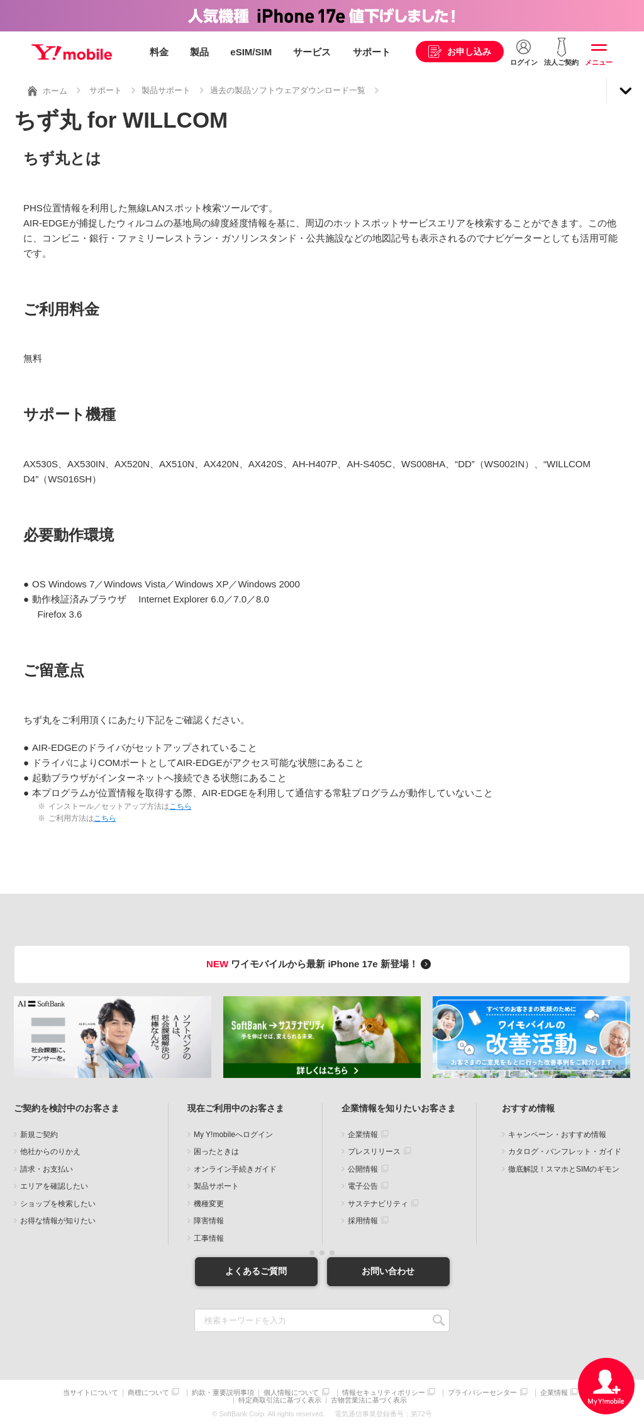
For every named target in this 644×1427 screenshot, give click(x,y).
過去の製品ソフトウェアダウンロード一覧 (287, 90)
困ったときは (216, 1151)
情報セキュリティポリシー (383, 1392)
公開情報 (363, 1169)
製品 (199, 52)
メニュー (599, 62)
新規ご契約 (39, 1134)
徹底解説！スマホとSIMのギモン (563, 1169)
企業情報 (363, 1134)
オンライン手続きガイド (235, 1169)
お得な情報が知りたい (58, 1220)
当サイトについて (90, 1392)
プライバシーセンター (482, 1392)
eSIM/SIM (251, 52)
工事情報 (209, 1238)
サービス (312, 52)
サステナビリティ (378, 1203)
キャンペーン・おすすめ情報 (557, 1134)
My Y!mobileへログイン (233, 1134)
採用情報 (363, 1220)
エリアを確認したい (54, 1186)
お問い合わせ (388, 1271)
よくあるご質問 (256, 1271)
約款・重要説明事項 (223, 1392)
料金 (159, 52)
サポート (372, 52)
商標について (148, 1392)
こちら (180, 806)
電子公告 (363, 1186)
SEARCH (438, 1320)
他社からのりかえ (50, 1151)
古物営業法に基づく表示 (369, 1400)
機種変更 (209, 1203)
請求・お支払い (46, 1169)
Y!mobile (71, 52)
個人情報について (291, 1392)
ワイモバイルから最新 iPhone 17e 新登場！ (320, 963)
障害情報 (209, 1220)
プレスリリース (374, 1151)
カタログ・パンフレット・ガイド (564, 1151)
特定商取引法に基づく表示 (279, 1400)
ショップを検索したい (58, 1203)
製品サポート (166, 90)
